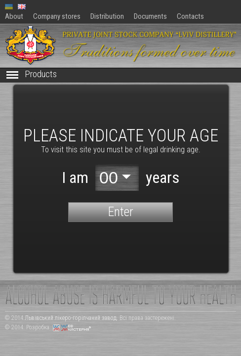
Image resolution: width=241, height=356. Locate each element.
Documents (150, 16)
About (14, 16)
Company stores (56, 16)
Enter (120, 211)
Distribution (107, 16)
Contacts (190, 16)
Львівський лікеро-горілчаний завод (71, 317)
